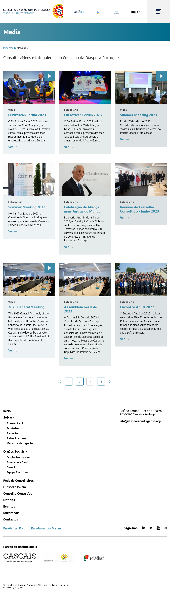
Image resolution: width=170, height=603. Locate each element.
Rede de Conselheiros (18, 481)
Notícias (9, 501)
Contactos (10, 520)
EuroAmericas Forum (46, 529)
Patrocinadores (16, 439)
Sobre (7, 418)
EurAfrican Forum (15, 529)
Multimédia (11, 514)
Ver (10, 147)
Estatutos (13, 429)
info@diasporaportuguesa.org (140, 422)
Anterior (58, 382)
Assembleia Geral (17, 463)
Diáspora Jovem (14, 488)
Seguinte (111, 382)
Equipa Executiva (17, 473)
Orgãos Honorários (18, 458)
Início (5, 47)
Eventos (9, 507)
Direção (11, 468)
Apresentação (15, 424)
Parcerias (12, 434)
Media (13, 47)
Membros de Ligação (20, 444)
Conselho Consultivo (17, 494)
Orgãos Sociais (13, 452)
